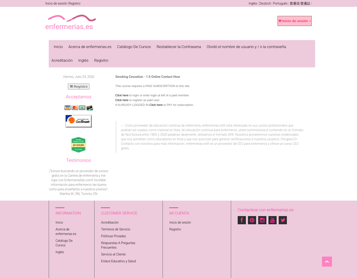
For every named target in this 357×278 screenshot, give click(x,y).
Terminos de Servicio (115, 229)
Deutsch (265, 3)
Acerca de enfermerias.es (90, 46)
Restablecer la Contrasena (179, 46)
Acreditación (62, 60)
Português (280, 3)
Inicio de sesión (56, 3)
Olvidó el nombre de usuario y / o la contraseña (246, 46)
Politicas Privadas (113, 236)
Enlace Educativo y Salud (118, 261)
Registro (74, 3)
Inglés (253, 3)
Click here (122, 95)
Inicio (58, 46)
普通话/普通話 (300, 3)
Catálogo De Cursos (134, 46)
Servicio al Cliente (113, 254)
